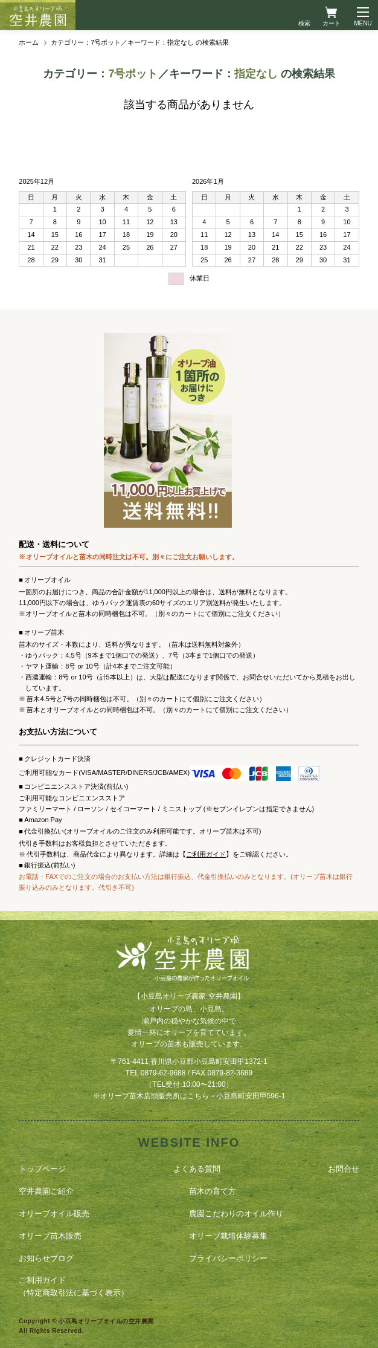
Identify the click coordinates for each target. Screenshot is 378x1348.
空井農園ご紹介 (46, 1191)
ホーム (29, 42)
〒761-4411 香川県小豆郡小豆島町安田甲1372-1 (189, 1061)
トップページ (42, 1168)
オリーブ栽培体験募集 (228, 1235)
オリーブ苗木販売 (50, 1235)
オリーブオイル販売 (54, 1213)
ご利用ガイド (206, 854)
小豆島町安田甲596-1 (251, 1096)
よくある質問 (196, 1168)
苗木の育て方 (212, 1191)
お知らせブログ (46, 1258)
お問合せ (343, 1168)
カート (331, 23)
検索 (304, 23)
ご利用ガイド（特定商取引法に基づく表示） (74, 1286)
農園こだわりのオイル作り (236, 1213)
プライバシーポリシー (228, 1258)
